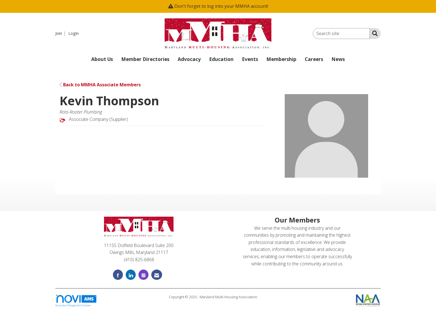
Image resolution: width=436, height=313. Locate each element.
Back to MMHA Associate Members (100, 85)
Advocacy (189, 59)
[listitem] (61, 33)
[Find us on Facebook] (118, 275)
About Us (102, 59)
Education (221, 59)
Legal (263, 296)
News (338, 59)
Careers (314, 59)
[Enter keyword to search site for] (341, 33)
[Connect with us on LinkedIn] (131, 275)
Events (250, 59)
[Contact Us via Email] (156, 275)
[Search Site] (374, 33)
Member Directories (145, 59)
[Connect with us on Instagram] (143, 275)
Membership (281, 59)
